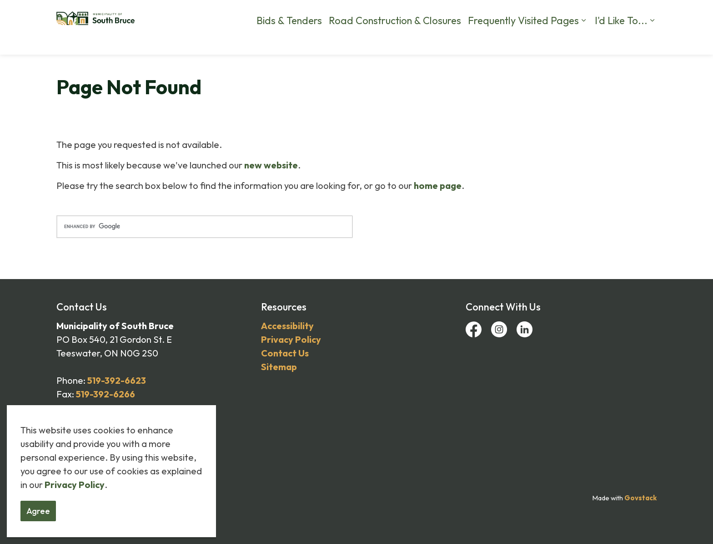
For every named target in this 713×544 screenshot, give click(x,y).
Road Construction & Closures (395, 41)
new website (271, 165)
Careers (333, 13)
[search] (204, 226)
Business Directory (601, 13)
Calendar (548, 13)
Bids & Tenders (289, 41)
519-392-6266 (105, 394)
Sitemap (279, 366)
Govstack (640, 497)
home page (438, 185)
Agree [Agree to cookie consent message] (38, 511)
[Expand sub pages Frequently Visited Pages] (583, 41)
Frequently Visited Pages (523, 41)
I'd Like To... (621, 41)
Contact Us (507, 13)
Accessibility (287, 325)
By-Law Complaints (385, 13)
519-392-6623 (116, 380)
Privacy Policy (75, 484)
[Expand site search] (647, 13)
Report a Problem (453, 13)
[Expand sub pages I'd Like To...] (652, 41)
